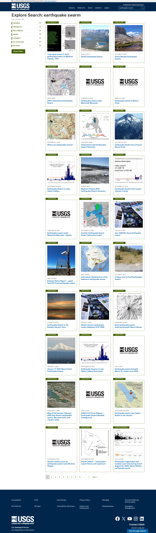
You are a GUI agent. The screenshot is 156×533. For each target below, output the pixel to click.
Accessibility (16, 500)
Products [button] (17, 27)
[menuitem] (71, 6)
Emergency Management (130, 507)
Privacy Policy (85, 500)
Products (81, 8)
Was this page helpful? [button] (137, 531)
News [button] (15, 34)
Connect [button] (17, 38)
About (107, 8)
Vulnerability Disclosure (66, 506)
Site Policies (61, 500)
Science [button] (16, 23)
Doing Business (108, 506)
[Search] (142, 8)
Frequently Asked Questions (133, 5)
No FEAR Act (16, 506)
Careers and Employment (84, 507)
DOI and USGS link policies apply (132, 501)
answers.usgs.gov (137, 528)
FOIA (36, 500)
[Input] (131, 8)
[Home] (20, 10)
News (90, 8)
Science (72, 8)
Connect (98, 8)
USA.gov (37, 506)
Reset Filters (18, 51)
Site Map (105, 500)
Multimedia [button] (18, 31)
